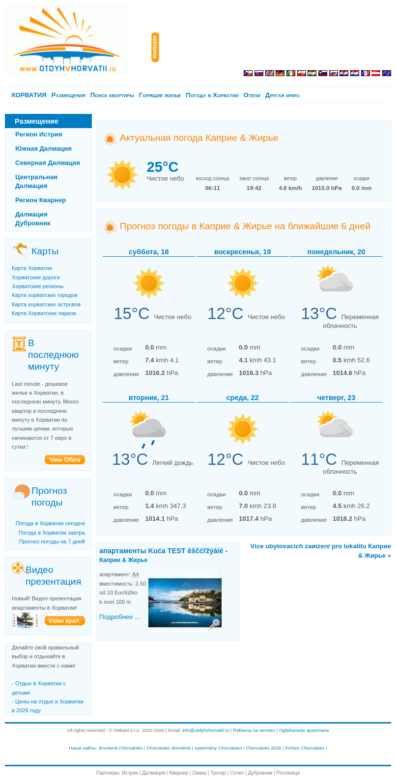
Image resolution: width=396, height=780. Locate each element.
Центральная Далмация (36, 181)
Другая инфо (282, 95)
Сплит (237, 773)
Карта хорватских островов (46, 304)
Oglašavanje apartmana (304, 730)
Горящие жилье (160, 95)
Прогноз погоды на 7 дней (52, 541)
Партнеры (107, 773)
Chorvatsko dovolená (168, 748)
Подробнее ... (119, 616)
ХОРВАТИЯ (29, 95)
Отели (252, 95)
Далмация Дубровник (33, 219)
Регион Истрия (38, 134)
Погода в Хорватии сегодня (50, 523)
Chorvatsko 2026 (263, 748)
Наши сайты (82, 748)
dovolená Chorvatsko (120, 748)
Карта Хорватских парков (44, 313)
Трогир (218, 773)
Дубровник (260, 773)
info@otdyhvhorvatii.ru (205, 730)
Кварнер (179, 773)
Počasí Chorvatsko (304, 748)
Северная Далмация (47, 162)
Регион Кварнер (40, 200)
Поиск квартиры (112, 95)
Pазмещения (68, 95)
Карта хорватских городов (45, 295)
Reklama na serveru (254, 730)
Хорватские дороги (36, 277)
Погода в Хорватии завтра (51, 533)
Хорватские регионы (37, 286)
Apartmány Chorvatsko (218, 748)
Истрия (130, 773)
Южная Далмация (43, 148)
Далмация (153, 773)
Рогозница (288, 773)
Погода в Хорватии (212, 95)
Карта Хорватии (32, 268)
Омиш (199, 773)
